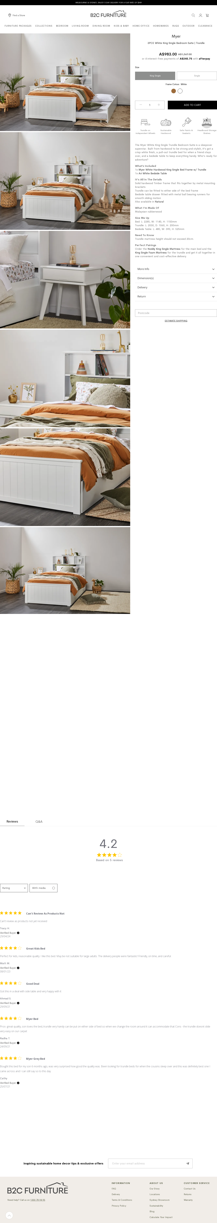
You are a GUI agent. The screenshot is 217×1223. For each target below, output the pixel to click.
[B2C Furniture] (108, 13)
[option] (173, 91)
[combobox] (14, 888)
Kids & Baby (121, 25)
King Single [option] (155, 75)
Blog (152, 1211)
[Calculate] (176, 321)
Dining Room (101, 25)
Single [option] (197, 75)
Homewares (161, 25)
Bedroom (62, 25)
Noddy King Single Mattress (164, 249)
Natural (159, 201)
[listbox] (176, 76)
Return (176, 296)
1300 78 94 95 (37, 1199)
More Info (176, 269)
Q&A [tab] (38, 822)
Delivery (176, 287)
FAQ (114, 1188)
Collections (43, 25)
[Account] (200, 15)
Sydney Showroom (160, 1199)
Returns (188, 1194)
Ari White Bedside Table (153, 173)
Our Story (155, 1188)
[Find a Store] (16, 15)
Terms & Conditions (122, 1199)
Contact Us (189, 1188)
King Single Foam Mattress (151, 252)
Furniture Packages (18, 25)
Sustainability (156, 1205)
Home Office (140, 25)
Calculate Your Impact (161, 1217)
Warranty (188, 1199)
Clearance (205, 25)
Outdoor (188, 25)
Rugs (175, 25)
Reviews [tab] (12, 821)
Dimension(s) (176, 278)
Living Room (80, 25)
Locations (155, 1194)
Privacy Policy (119, 1205)
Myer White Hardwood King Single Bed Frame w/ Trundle (172, 169)
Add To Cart (192, 105)
